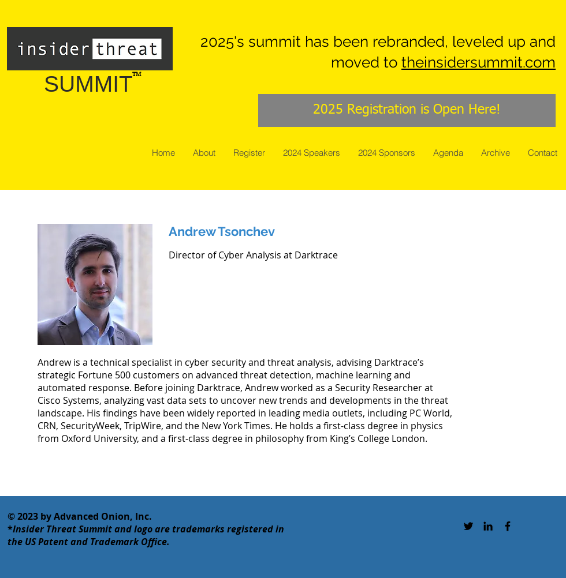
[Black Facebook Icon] (507, 526)
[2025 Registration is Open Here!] (407, 110)
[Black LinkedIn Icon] (488, 526)
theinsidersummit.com (478, 62)
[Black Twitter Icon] (468, 526)
